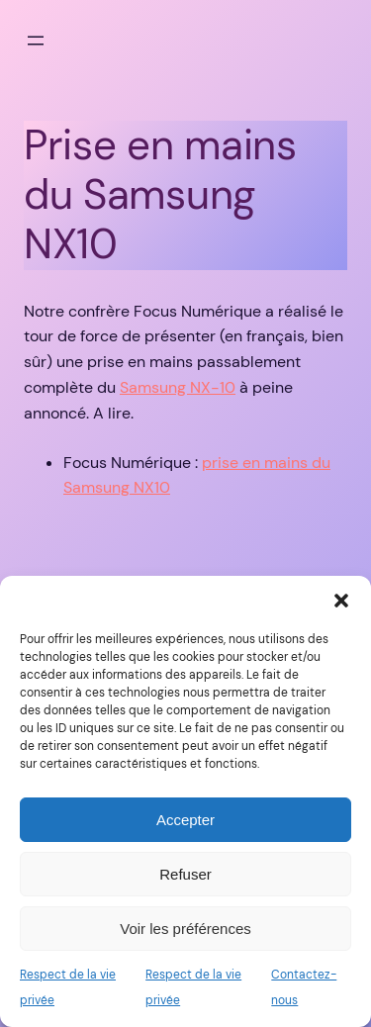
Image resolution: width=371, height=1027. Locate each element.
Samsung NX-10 (177, 387)
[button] (341, 600)
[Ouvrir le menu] (35, 40)
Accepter (185, 819)
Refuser (185, 874)
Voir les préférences (185, 928)
